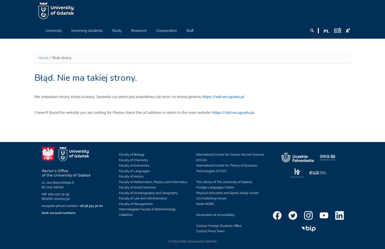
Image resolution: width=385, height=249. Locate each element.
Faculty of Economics (134, 165)
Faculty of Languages (134, 171)
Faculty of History (131, 176)
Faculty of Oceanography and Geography (148, 193)
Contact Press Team (210, 231)
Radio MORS (205, 204)
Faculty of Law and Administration (143, 198)
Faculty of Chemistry (133, 160)
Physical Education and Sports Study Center (227, 193)
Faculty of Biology (131, 154)
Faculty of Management (136, 204)
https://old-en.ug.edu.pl (223, 97)
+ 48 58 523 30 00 (90, 206)
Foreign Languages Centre (215, 187)
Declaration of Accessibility (215, 215)
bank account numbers (59, 213)
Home (43, 58)
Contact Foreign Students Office (219, 226)
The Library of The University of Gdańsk (224, 182)
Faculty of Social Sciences (137, 187)
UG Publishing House (211, 198)
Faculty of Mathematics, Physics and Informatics (153, 182)
